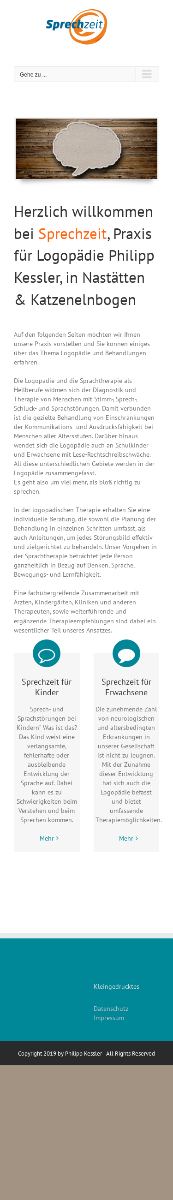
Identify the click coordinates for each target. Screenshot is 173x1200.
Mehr (47, 838)
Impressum (109, 1018)
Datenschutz (111, 1008)
